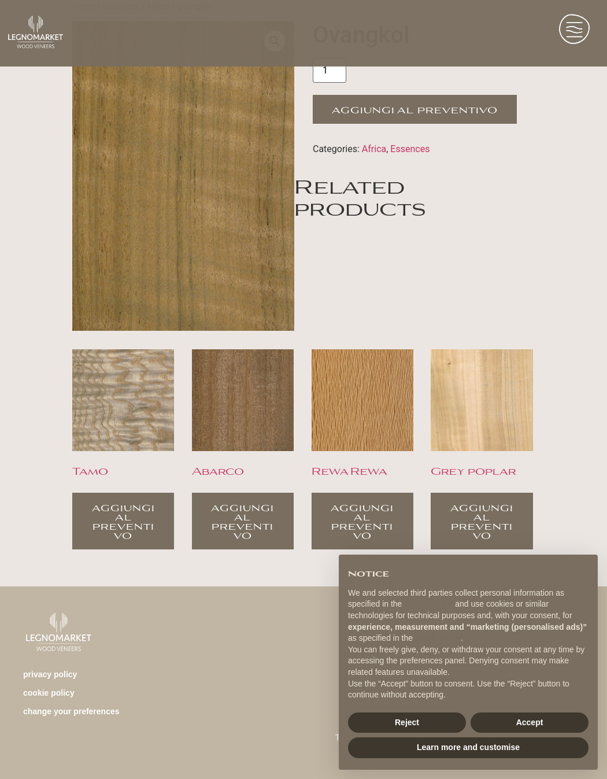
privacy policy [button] (428, 603)
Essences (410, 148)
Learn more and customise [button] (468, 747)
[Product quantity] (329, 70)
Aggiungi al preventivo (415, 109)
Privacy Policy (50, 674)
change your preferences (71, 711)
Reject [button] (407, 722)
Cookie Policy (49, 692)
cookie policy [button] (438, 638)
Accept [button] (529, 722)
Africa (374, 148)
